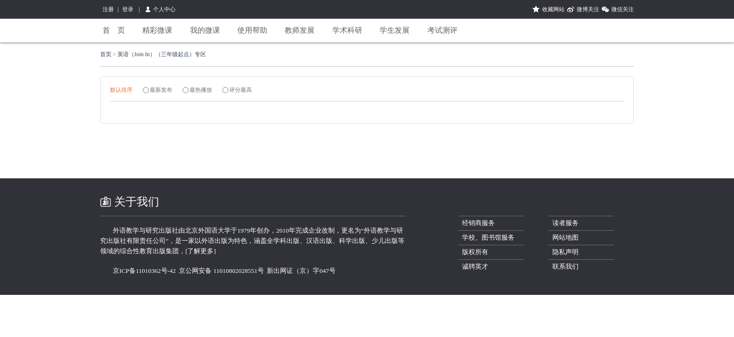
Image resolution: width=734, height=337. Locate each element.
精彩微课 (157, 30)
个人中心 (164, 9)
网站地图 (565, 237)
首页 (106, 54)
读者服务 (565, 223)
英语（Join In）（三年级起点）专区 (161, 54)
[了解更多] (200, 251)
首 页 (114, 30)
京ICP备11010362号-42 (144, 270)
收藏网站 (553, 9)
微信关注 (622, 9)
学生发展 (395, 30)
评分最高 (240, 90)
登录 (127, 9)
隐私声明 (565, 252)
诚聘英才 (475, 266)
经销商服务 (478, 223)
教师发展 (300, 30)
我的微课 (205, 30)
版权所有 (475, 252)
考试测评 (442, 30)
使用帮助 (252, 30)
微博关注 (588, 9)
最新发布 (161, 90)
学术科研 (347, 30)
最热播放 (201, 90)
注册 (108, 9)
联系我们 (565, 266)
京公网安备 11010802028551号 (221, 270)
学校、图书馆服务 (488, 237)
